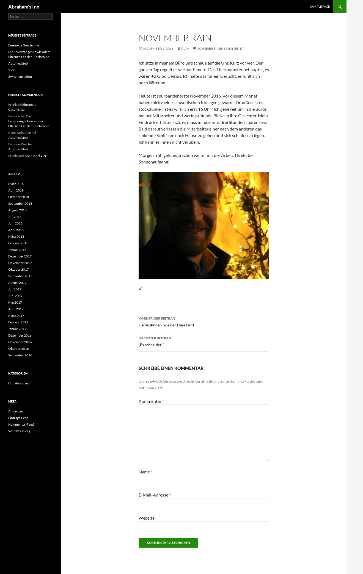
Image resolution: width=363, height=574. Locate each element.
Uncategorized (19, 383)
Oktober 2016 (18, 348)
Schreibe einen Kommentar (221, 48)
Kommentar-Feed (21, 424)
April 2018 (16, 230)
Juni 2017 (15, 296)
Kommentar (151, 401)
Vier (11, 70)
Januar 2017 (17, 329)
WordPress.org (19, 431)
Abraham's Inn (23, 7)
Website (147, 517)
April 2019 (16, 190)
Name (145, 471)
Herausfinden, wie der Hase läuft (204, 321)
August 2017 (17, 283)
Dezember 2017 (20, 256)
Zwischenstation (20, 76)
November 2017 (20, 263)
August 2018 (17, 210)
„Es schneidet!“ (204, 341)
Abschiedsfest (18, 63)
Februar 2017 (18, 322)
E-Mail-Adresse (155, 494)
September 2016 (20, 355)
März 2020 (16, 184)
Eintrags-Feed (18, 418)
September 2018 (20, 203)
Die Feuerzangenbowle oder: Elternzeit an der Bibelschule (28, 121)
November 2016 (20, 342)
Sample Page (320, 6)
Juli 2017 (14, 289)
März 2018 (16, 236)
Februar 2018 (18, 243)
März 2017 (16, 316)
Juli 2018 (14, 217)
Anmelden (15, 411)
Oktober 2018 (18, 197)
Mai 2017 (15, 302)
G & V (185, 48)
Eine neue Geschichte (23, 45)
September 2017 (20, 276)
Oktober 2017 (18, 269)
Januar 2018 (17, 250)
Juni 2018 (15, 223)
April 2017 (16, 309)
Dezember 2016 (20, 335)
